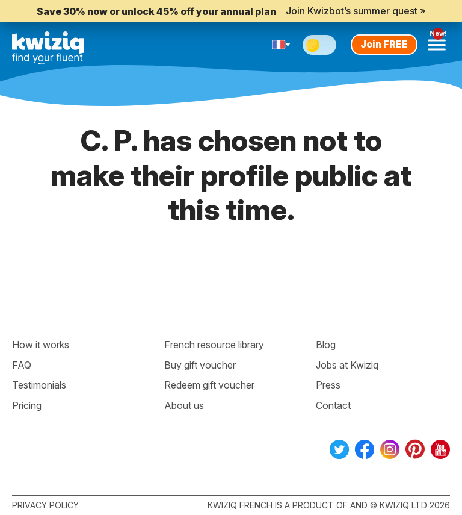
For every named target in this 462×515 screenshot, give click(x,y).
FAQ (21, 365)
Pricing (27, 405)
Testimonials (39, 385)
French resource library (214, 345)
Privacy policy (45, 505)
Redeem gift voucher (209, 385)
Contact (333, 405)
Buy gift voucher (200, 365)
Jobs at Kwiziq (347, 365)
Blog (326, 345)
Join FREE (384, 44)
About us (184, 405)
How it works (40, 345)
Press (328, 385)
